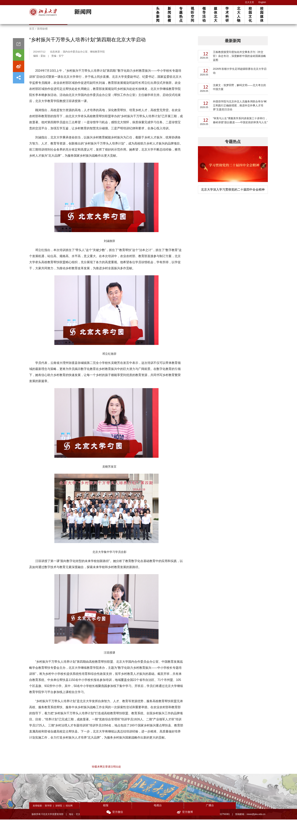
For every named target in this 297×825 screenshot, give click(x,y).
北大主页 (249, 2)
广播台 (173, 810)
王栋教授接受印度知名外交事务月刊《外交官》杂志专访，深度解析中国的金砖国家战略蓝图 (239, 61)
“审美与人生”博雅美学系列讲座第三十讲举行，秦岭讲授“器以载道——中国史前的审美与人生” (240, 125)
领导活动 (204, 14)
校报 (98, 810)
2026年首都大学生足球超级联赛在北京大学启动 (240, 76)
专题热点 (181, 14)
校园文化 (250, 14)
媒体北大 (215, 14)
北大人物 (238, 14)
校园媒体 (261, 14)
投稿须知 (193, 819)
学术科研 (227, 14)
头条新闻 (157, 14)
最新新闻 (233, 46)
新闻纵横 (169, 14)
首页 (31, 34)
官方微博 (249, 811)
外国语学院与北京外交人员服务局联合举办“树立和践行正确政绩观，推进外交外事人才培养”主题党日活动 (240, 110)
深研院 (58, 811)
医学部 (48, 811)
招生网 (69, 811)
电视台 (136, 810)
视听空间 (192, 14)
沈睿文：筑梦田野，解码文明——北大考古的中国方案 (239, 92)
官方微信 (211, 811)
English (262, 2)
